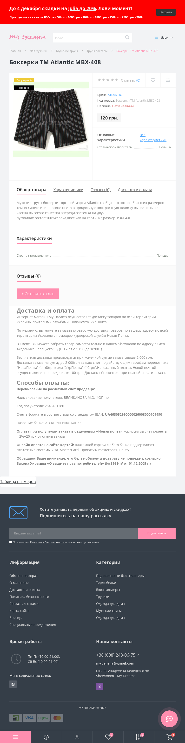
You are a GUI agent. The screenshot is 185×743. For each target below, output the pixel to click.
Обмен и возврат (23, 575)
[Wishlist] (152, 80)
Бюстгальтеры (108, 589)
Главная (15, 51)
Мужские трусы (67, 51)
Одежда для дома (110, 603)
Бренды (15, 617)
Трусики (102, 596)
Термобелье (106, 582)
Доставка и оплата (135, 189)
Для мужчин (38, 51)
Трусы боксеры (97, 51)
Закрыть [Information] (166, 12)
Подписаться (156, 533)
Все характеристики (153, 137)
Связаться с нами (24, 603)
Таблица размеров (18, 481)
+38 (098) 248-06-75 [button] (117, 655)
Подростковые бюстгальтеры (120, 575)
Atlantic (115, 94)
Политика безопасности (47, 542)
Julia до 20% (82, 8)
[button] (77, 737)
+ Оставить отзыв (37, 293)
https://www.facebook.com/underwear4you (13, 684)
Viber (99, 686)
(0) (138, 80)
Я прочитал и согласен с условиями (56, 542)
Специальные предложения (32, 624)
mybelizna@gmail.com (115, 663)
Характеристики (68, 189)
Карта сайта (19, 610)
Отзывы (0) (101, 189)
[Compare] (168, 80)
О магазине (19, 582)
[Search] (127, 37)
